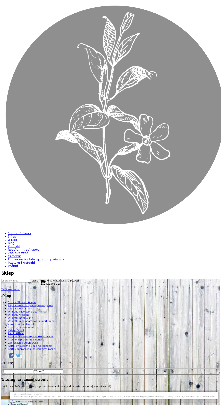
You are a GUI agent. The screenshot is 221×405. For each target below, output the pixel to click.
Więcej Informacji (195, 397)
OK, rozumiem (177, 397)
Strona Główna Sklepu (46, 131)
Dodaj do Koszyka (178, 257)
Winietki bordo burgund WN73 (153, 91)
